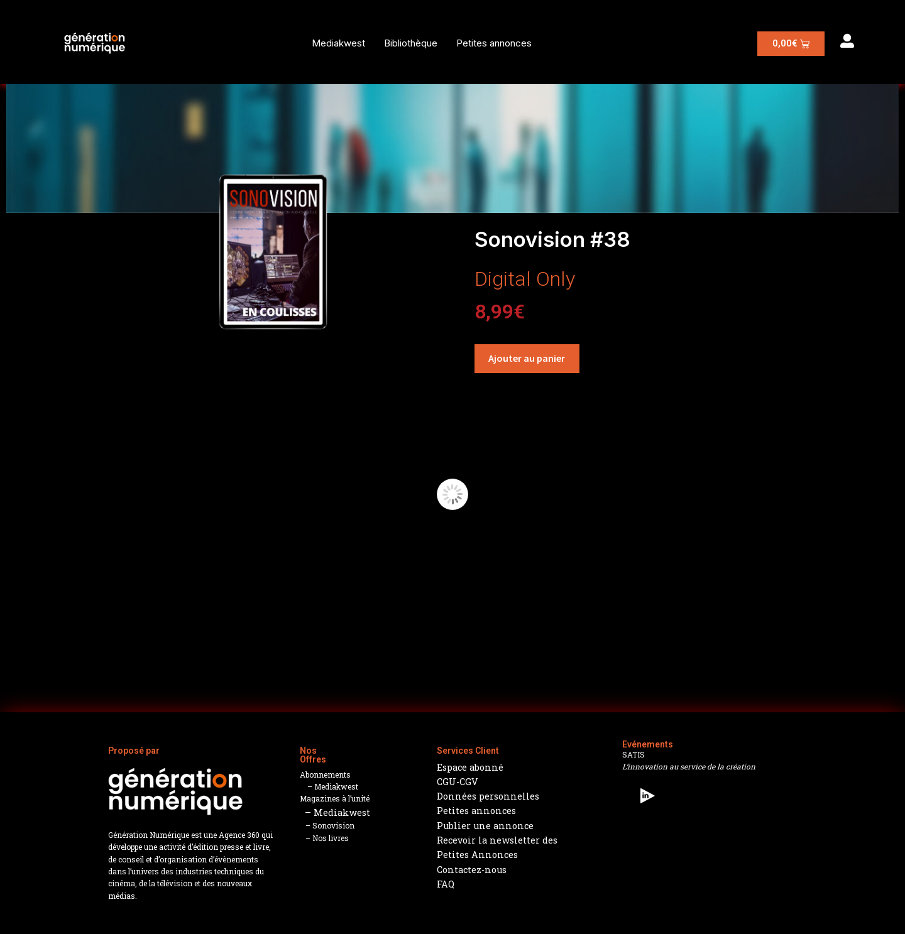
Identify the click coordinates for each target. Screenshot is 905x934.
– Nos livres (324, 838)
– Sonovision (327, 825)
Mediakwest (338, 43)
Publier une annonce (485, 826)
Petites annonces (494, 43)
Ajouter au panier (526, 358)
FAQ (445, 884)
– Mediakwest (329, 786)
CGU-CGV (457, 782)
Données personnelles (488, 796)
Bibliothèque (410, 43)
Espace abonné (470, 767)
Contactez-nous (472, 870)
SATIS (633, 754)
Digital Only (524, 279)
